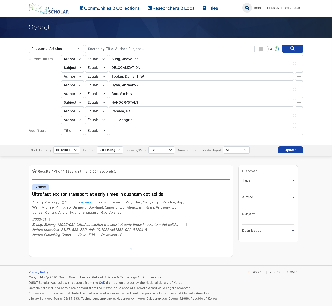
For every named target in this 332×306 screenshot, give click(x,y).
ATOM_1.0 (293, 272)
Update (290, 150)
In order (89, 150)
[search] (292, 49)
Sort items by (41, 150)
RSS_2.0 (275, 272)
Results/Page (136, 150)
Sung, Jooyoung (78, 202)
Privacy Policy (39, 272)
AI (271, 49)
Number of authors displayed (199, 150)
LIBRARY (273, 8)
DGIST (258, 8)
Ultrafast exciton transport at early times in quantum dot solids (97, 194)
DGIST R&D (292, 8)
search (247, 8)
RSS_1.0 (258, 272)
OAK (102, 283)
